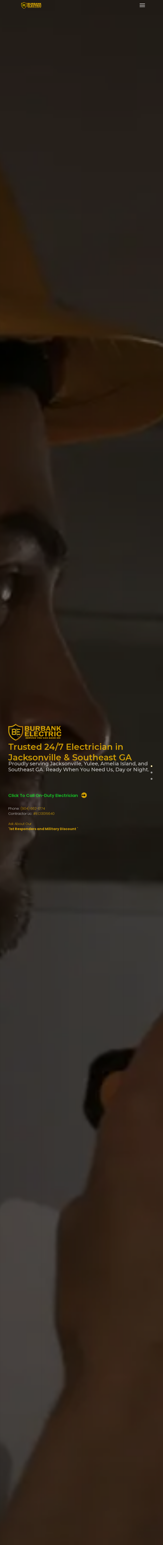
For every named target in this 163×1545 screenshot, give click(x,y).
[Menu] (142, 5)
